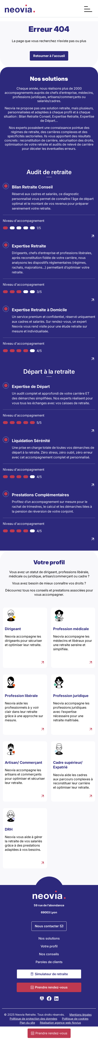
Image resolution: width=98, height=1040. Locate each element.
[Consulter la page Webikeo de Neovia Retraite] (41, 998)
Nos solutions (49, 938)
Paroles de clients (49, 962)
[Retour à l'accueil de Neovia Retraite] (20, 8)
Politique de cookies (75, 1018)
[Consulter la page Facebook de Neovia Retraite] (49, 998)
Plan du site (27, 1022)
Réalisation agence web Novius (60, 1022)
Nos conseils (49, 954)
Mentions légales (80, 1014)
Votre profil (49, 946)
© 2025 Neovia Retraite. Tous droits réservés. (34, 1014)
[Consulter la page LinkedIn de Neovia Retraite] (56, 998)
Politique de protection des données (33, 1018)
